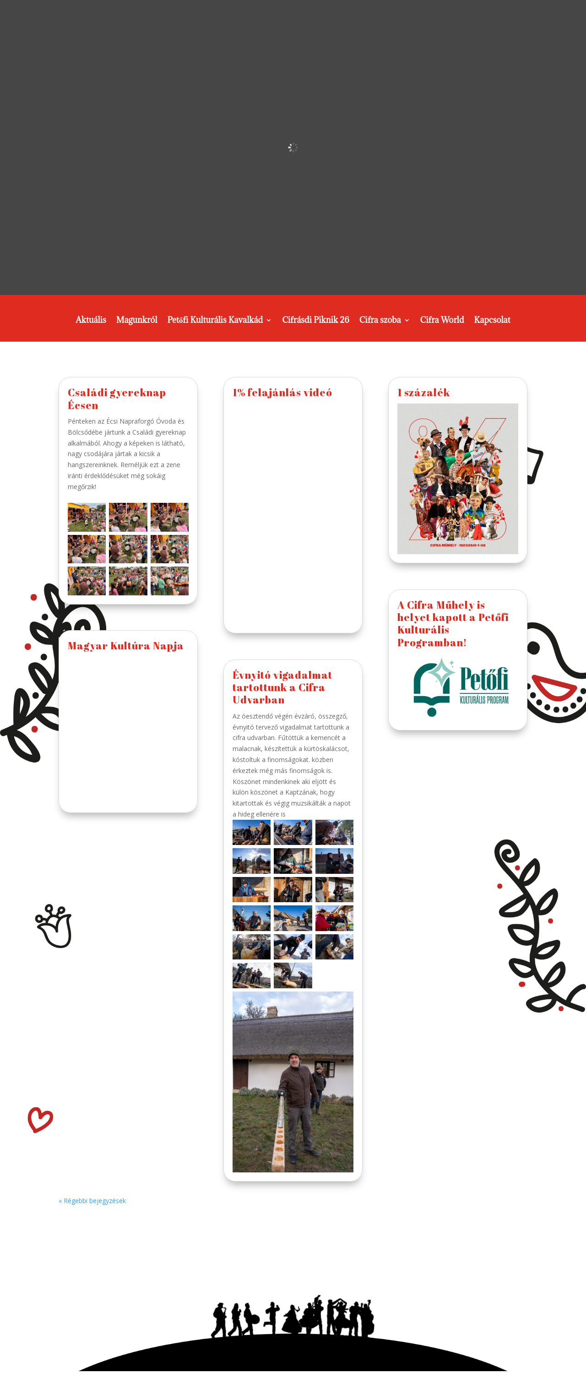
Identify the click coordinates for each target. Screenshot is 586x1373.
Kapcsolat (492, 321)
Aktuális (91, 321)
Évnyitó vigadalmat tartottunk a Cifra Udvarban (282, 687)
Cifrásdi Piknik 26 (315, 321)
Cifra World (442, 321)
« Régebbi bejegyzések (92, 1200)
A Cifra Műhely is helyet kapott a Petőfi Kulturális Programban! (453, 623)
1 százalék (423, 392)
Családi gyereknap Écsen (117, 398)
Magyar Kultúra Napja (126, 645)
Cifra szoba (380, 321)
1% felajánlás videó (282, 392)
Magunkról (136, 321)
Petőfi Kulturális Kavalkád (215, 321)
